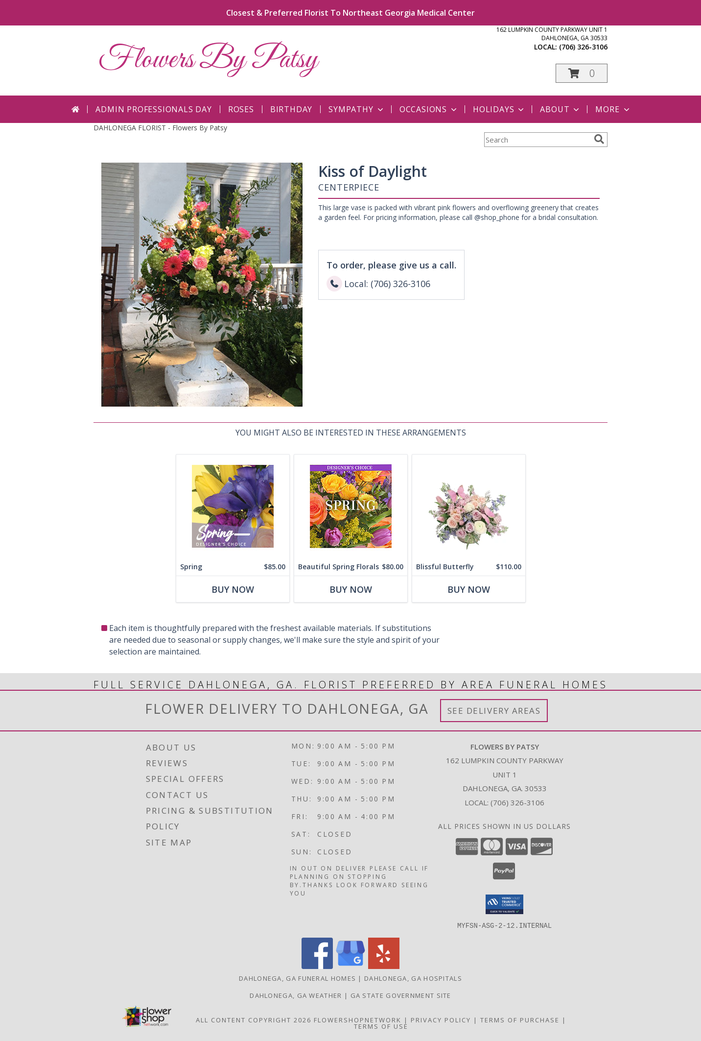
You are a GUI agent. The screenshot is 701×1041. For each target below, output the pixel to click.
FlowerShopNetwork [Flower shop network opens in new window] (357, 1019)
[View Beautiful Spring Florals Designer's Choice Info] (350, 506)
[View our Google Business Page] (350, 965)
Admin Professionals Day (153, 109)
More (613, 109)
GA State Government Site (400, 995)
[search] (599, 139)
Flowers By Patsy (208, 60)
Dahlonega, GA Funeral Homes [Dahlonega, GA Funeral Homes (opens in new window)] (297, 977)
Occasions (429, 109)
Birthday (291, 109)
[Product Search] (537, 139)
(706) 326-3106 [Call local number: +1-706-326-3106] (583, 46)
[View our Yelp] (383, 965)
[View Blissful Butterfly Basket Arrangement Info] (468, 506)
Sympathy (356, 109)
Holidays (499, 109)
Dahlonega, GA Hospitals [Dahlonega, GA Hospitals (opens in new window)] (413, 977)
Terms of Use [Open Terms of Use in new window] (381, 1025)
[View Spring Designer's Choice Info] (232, 506)
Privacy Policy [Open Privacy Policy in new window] (441, 1019)
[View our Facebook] (317, 965)
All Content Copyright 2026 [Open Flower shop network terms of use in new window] (253, 1019)
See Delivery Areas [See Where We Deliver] (494, 710)
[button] (582, 73)
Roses (241, 109)
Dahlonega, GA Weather (296, 995)
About (560, 109)
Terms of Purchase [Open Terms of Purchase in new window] (520, 1019)
